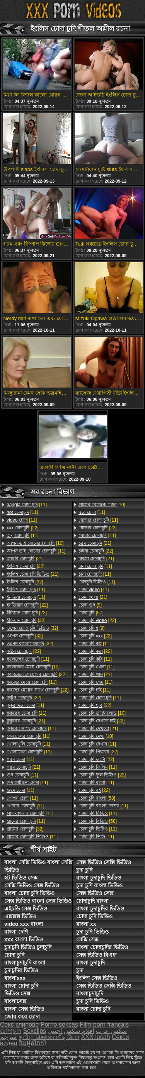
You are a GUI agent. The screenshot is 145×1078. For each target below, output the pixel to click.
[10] (35, 543)
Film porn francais (104, 1024)
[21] (25, 558)
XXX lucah (95, 1037)
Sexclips (34, 1030)
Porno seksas (59, 1024)
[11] (27, 504)
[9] (90, 605)
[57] (91, 612)
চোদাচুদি (10, 1030)
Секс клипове (19, 1024)
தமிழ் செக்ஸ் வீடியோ (49, 1037)
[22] (23, 528)
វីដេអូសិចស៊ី (32, 1043)
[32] (25, 566)
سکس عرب (111, 1030)
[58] (96, 798)
